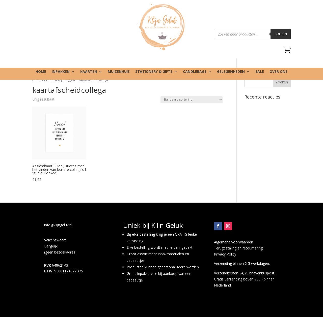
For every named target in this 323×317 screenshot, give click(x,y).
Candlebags (194, 72)
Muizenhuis (119, 72)
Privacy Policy (225, 254)
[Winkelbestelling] (191, 99)
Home (41, 72)
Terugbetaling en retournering (238, 248)
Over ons (278, 72)
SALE (259, 72)
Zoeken (280, 34)
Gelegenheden (231, 72)
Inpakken (61, 72)
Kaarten (88, 72)
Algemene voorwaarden (233, 242)
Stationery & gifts (153, 72)
